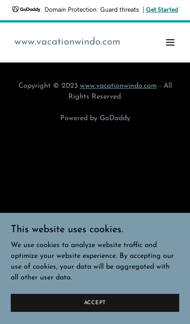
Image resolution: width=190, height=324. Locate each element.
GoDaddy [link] (115, 118)
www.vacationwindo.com (118, 86)
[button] (170, 42)
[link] (67, 42)
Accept (95, 308)
